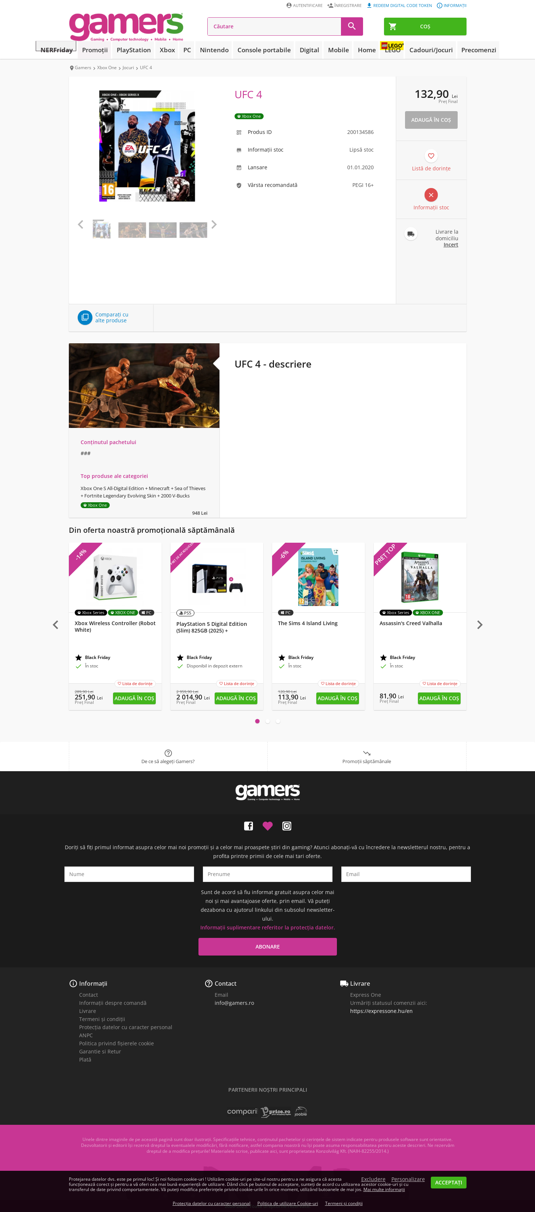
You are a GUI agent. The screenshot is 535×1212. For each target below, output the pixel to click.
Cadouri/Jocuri (412, 49)
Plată (85, 1059)
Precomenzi (453, 49)
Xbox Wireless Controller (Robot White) (115, 626)
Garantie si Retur (100, 1051)
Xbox (183, 49)
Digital (304, 49)
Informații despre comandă (113, 1002)
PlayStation (155, 49)
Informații (93, 983)
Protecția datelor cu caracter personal (125, 1027)
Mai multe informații (384, 1189)
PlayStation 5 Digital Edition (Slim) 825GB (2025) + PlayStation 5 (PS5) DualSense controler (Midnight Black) (213, 634)
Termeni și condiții (102, 1019)
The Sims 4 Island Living (308, 623)
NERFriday (87, 49)
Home (352, 49)
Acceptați (448, 1182)
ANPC (86, 1035)
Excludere (373, 1179)
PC (200, 49)
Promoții (121, 49)
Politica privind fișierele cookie (116, 1043)
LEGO (376, 49)
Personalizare (408, 1179)
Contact (88, 994)
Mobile (328, 49)
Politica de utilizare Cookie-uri (287, 1203)
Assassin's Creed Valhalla (411, 623)
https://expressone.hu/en (381, 1010)
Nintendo (223, 49)
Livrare (87, 1010)
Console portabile (265, 49)
